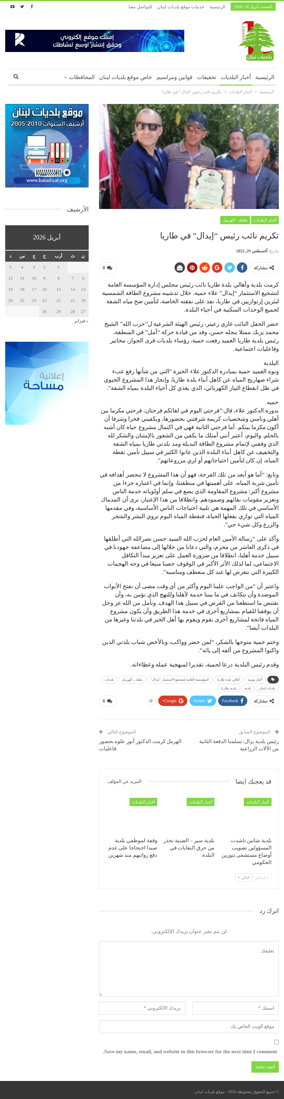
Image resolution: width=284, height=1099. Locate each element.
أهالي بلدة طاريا (228, 678)
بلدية (248, 687)
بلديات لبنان (267, 687)
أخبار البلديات (236, 77)
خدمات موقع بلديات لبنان (180, 6)
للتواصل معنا (140, 6)
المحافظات (82, 77)
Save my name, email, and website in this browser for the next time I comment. (190, 1049)
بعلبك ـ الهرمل (132, 678)
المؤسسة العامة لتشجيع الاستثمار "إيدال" (180, 678)
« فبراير (81, 320)
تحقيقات (206, 77)
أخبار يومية (255, 678)
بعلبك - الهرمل (235, 220)
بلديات (109, 678)
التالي (243, 875)
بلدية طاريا (229, 687)
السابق (262, 875)
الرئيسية (217, 6)
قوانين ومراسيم (175, 77)
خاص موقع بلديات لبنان (125, 77)
